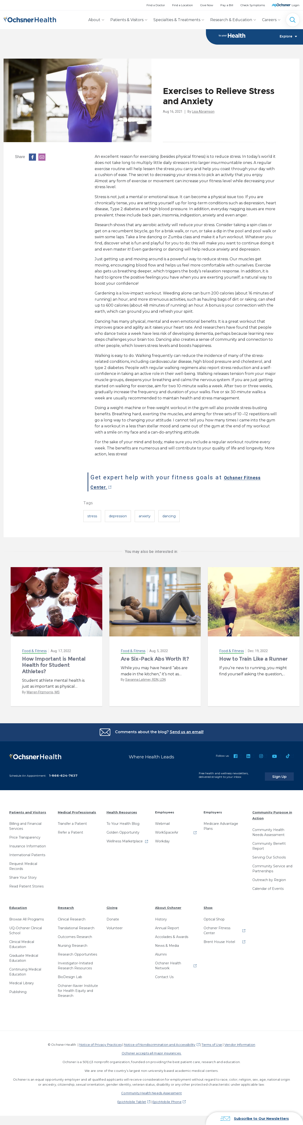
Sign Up (285, 773)
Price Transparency (24, 834)
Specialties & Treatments (176, 20)
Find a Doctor (156, 5)
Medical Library (21, 980)
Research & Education (231, 20)
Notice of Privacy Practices (100, 1041)
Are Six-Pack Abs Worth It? (155, 659)
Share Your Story (23, 875)
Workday (162, 838)
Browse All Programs (26, 916)
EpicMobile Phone (167, 1099)
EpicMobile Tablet (131, 1099)
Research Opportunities (77, 951)
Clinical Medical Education (21, 941)
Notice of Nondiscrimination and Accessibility (160, 1041)
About (94, 20)
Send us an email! (187, 732)
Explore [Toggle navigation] (288, 37)
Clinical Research (71, 916)
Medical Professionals (77, 809)
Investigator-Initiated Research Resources (75, 962)
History (161, 916)
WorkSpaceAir (166, 829)
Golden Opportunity (123, 829)
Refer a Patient (70, 829)
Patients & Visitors (126, 20)
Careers (269, 20)
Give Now (206, 5)
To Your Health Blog (123, 821)
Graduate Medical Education (23, 955)
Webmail (162, 821)
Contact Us (164, 974)
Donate (113, 916)
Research (66, 905)
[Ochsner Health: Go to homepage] (30, 19)
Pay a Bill (226, 5)
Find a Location (182, 5)
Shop (208, 905)
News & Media (167, 942)
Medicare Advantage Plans (221, 823)
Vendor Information (239, 1041)
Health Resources (122, 809)
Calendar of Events (268, 886)
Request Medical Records (23, 863)
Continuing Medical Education (25, 968)
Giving (112, 905)
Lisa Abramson (203, 112)
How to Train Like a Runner (253, 659)
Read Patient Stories (26, 883)
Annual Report (167, 925)
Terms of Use (212, 1041)
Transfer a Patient (72, 821)
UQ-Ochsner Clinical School (25, 927)
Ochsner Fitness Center (217, 927)
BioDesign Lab (70, 974)
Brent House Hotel (219, 939)
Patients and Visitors (27, 809)
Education (18, 905)
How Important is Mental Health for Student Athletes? (53, 665)
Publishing (18, 989)
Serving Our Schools (269, 854)
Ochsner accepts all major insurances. (152, 1050)
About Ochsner (168, 905)
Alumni (161, 951)
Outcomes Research (75, 934)
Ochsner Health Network (168, 962)
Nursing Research (72, 942)
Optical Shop (214, 916)
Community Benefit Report (269, 843)
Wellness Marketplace (125, 838)
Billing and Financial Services (25, 823)
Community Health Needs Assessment (268, 829)
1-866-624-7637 (63, 773)
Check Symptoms (252, 5)
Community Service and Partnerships (272, 865)
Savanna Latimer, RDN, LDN (145, 680)
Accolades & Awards (171, 934)
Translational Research (76, 925)
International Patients (27, 852)
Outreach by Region (269, 877)
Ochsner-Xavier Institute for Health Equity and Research (78, 987)
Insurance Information (27, 843)
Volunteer (115, 925)
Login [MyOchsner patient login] (295, 5)
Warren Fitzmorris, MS (43, 692)
